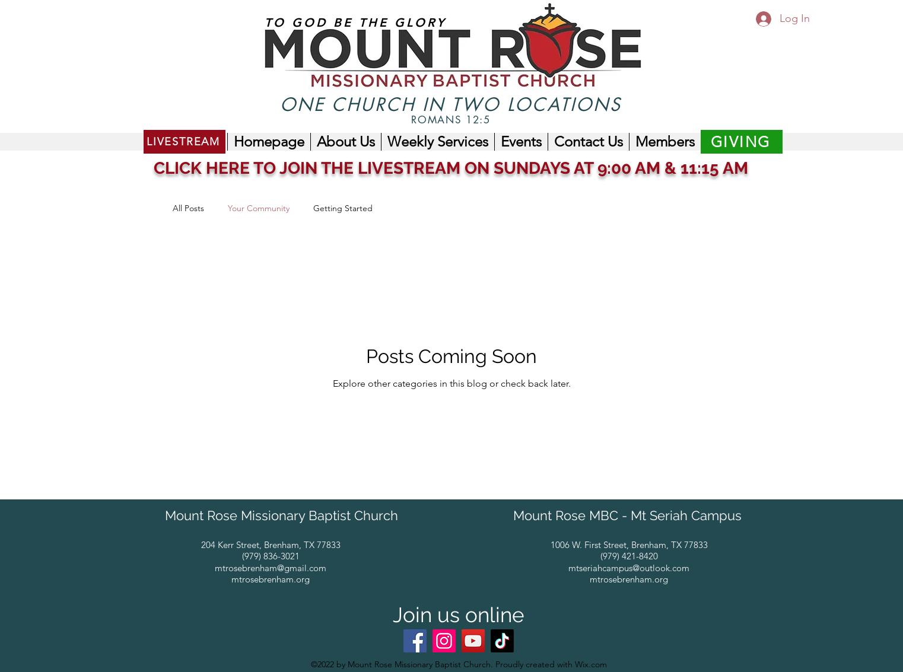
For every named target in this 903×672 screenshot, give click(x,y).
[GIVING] (742, 142)
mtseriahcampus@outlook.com (628, 568)
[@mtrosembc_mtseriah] (502, 640)
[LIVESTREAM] (184, 142)
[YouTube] (473, 640)
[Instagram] (444, 640)
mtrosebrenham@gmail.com (270, 568)
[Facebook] (415, 640)
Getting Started (343, 208)
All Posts (188, 208)
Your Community (259, 208)
